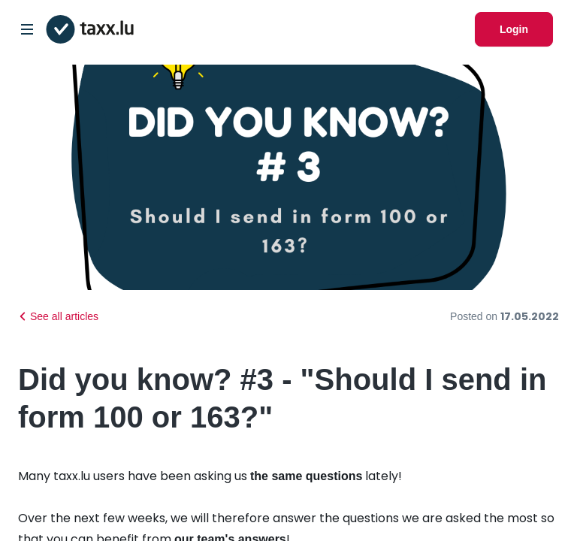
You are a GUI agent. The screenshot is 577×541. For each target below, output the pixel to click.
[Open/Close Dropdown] (27, 29)
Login (514, 29)
